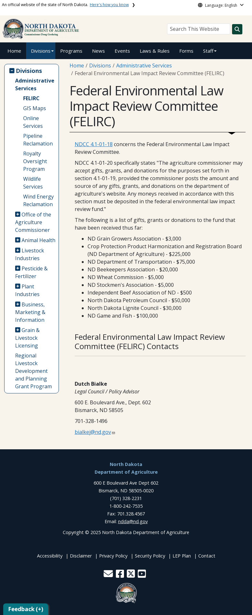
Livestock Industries (29, 254)
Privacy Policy (113, 556)
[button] (109, 575)
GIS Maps (34, 108)
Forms (186, 51)
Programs (71, 51)
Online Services (33, 122)
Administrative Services (34, 84)
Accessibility (49, 556)
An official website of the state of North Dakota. (65, 4)
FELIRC (31, 98)
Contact (206, 556)
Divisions (41, 51)
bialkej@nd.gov (93, 431)
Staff (208, 51)
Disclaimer (81, 556)
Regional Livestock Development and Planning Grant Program (33, 371)
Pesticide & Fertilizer (31, 272)
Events (122, 51)
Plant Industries (27, 290)
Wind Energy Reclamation (38, 200)
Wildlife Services (33, 182)
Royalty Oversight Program (35, 161)
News (98, 51)
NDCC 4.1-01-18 (94, 144)
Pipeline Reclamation (38, 139)
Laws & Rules (155, 51)
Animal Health (38, 240)
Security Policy (150, 556)
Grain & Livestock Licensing (27, 338)
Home (14, 51)
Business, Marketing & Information (30, 312)
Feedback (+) (25, 609)
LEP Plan (182, 556)
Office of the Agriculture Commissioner (33, 222)
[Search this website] (237, 29)
